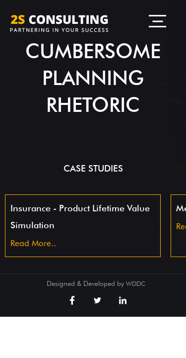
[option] (83, 225)
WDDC (135, 283)
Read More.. (33, 243)
